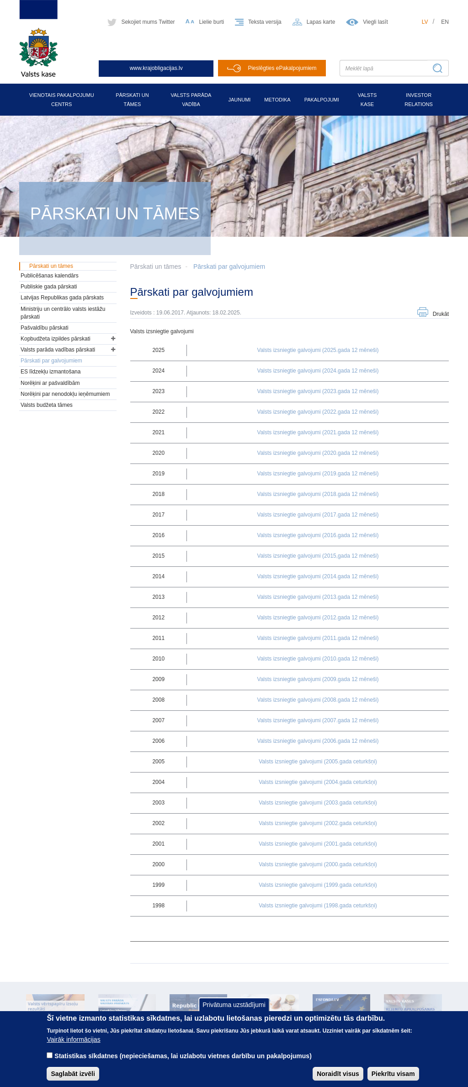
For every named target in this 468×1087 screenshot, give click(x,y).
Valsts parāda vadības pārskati (58, 349)
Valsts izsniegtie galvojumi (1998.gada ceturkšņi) (318, 905)
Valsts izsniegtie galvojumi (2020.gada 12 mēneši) (318, 453)
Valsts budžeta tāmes (47, 405)
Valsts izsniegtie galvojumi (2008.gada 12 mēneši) (318, 700)
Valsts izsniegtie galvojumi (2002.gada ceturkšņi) (318, 823)
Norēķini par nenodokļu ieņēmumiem (65, 394)
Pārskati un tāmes (132, 99)
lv (425, 22)
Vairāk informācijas (73, 1046)
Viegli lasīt (375, 22)
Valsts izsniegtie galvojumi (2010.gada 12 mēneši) (318, 658)
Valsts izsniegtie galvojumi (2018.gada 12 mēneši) (318, 494)
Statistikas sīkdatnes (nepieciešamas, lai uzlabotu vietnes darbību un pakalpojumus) (183, 1063)
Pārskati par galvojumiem (229, 266)
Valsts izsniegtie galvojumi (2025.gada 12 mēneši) (318, 350)
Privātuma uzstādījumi (234, 1012)
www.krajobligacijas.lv (156, 68)
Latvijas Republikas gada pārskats (62, 297)
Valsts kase (367, 99)
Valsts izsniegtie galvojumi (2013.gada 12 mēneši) (318, 597)
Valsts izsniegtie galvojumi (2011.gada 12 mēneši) (318, 638)
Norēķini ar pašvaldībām (50, 383)
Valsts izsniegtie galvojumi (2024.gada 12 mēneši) (318, 371)
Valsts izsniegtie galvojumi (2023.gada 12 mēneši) (318, 391)
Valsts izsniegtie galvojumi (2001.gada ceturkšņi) (318, 844)
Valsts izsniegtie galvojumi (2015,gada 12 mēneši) (318, 556)
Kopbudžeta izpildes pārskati (55, 339)
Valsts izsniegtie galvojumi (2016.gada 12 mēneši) (318, 535)
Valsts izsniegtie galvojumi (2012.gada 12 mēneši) (318, 617)
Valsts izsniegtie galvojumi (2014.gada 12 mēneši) (318, 576)
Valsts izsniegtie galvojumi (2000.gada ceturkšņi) (318, 864)
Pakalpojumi (321, 99)
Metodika (277, 99)
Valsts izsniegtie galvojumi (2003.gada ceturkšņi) (318, 802)
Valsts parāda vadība (191, 99)
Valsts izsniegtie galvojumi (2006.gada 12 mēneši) (318, 741)
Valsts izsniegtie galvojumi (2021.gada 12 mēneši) (318, 432)
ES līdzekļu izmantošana (50, 371)
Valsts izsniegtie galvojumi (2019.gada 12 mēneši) (318, 473)
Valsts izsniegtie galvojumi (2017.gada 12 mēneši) (318, 515)
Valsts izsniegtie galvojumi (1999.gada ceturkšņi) (318, 885)
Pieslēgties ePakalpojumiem (282, 68)
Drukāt (441, 314)
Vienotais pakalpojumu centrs (61, 99)
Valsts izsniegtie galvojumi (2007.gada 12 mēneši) (318, 720)
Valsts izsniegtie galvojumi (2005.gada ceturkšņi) (318, 761)
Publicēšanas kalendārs (50, 275)
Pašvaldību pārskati (45, 328)
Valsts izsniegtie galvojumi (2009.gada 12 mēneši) (318, 679)
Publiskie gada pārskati (49, 286)
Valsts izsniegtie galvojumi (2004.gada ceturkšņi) (318, 782)
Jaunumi (239, 99)
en (445, 22)
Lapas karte (321, 22)
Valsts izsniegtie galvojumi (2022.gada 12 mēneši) (318, 412)
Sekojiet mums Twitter (148, 22)
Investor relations (418, 99)
